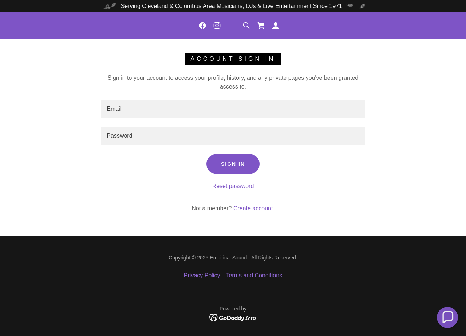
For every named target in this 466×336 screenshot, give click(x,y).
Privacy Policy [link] (202, 275)
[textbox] (233, 109)
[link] (202, 25)
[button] (275, 25)
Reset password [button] (233, 186)
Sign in (233, 164)
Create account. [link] (254, 208)
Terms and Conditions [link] (254, 275)
